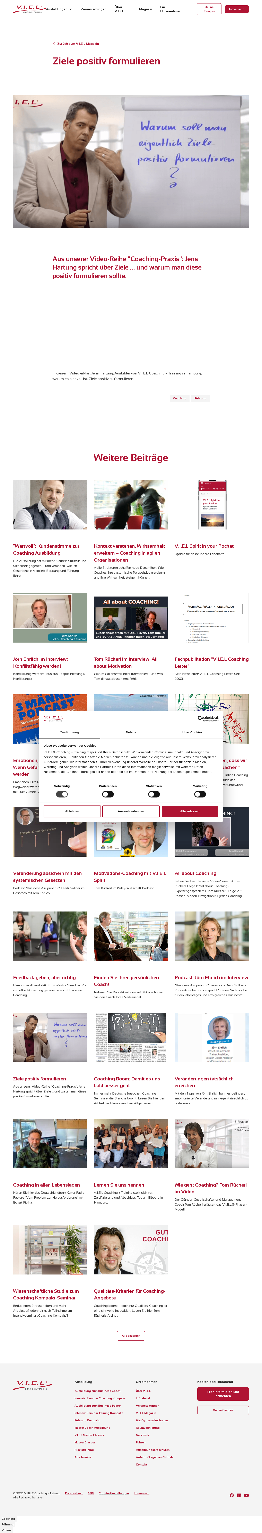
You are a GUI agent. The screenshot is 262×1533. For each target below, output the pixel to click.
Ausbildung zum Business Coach (98, 1391)
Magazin (145, 9)
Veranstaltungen (93, 9)
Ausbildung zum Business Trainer (98, 1405)
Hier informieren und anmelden (223, 1394)
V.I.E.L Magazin (146, 1413)
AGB (91, 1493)
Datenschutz (74, 1493)
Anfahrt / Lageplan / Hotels (155, 1457)
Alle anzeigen (131, 1335)
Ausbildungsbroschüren (153, 1449)
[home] (29, 9)
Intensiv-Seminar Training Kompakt (99, 1413)
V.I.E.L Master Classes (89, 1435)
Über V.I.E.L (119, 9)
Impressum (141, 1493)
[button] (59, 9)
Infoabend (237, 9)
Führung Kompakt (87, 1420)
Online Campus (209, 9)
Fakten (141, 1442)
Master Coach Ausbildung (92, 1427)
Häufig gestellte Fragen (152, 1420)
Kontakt (141, 1464)
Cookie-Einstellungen (114, 1493)
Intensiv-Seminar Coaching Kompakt (100, 1398)
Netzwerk (142, 1435)
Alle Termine (83, 1457)
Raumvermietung (148, 1427)
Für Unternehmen (171, 9)
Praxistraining (84, 1449)
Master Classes (85, 1442)
